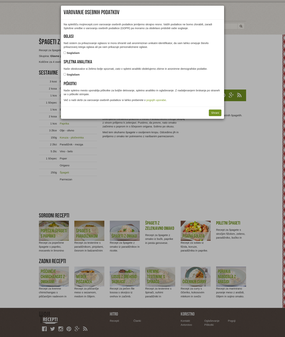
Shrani (215, 112)
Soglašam (73, 52)
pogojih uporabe (156, 100)
